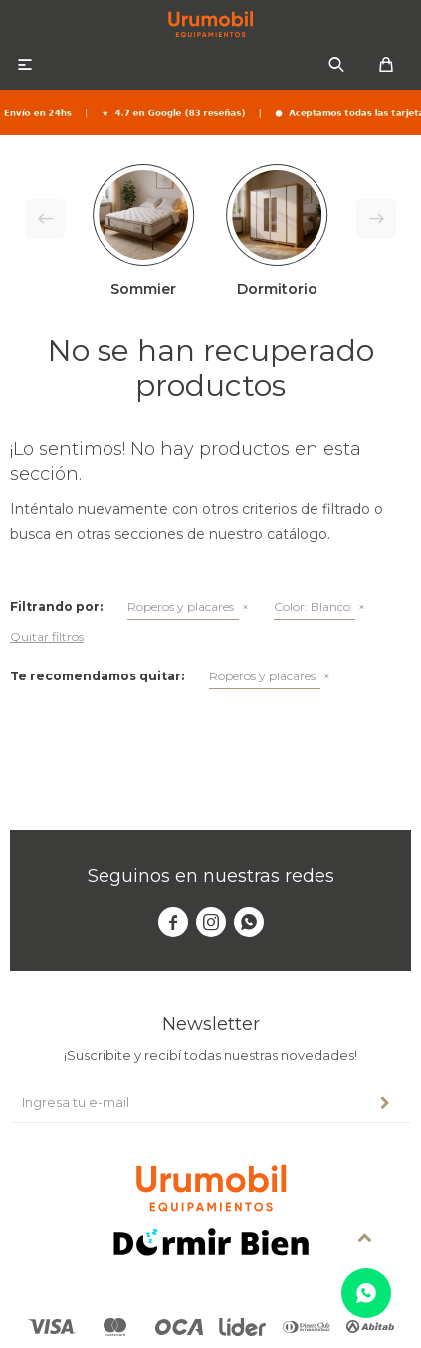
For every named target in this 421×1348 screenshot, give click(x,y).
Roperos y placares (180, 606)
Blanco (312, 606)
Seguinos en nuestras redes (211, 876)
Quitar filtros (47, 636)
